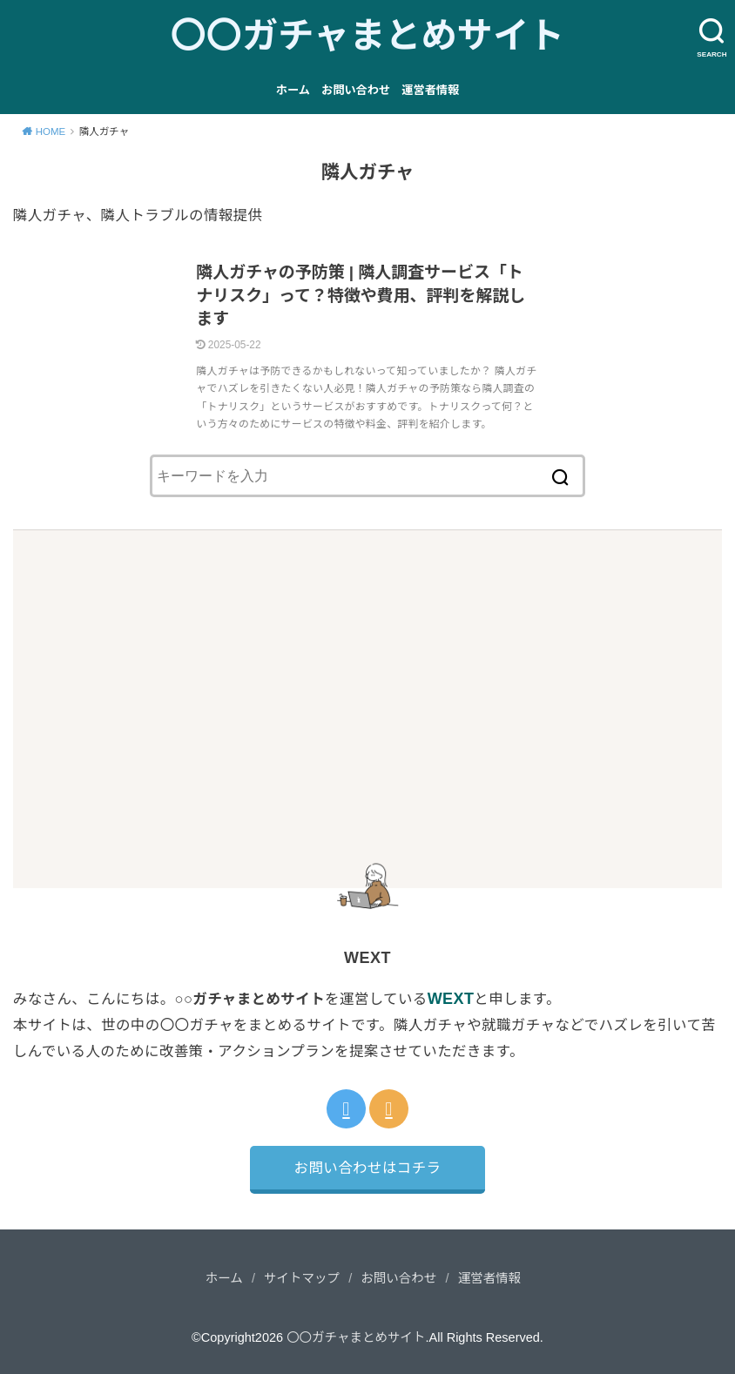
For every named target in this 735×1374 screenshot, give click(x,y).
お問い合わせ (355, 90)
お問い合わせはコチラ (368, 1167)
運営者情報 (430, 90)
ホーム (293, 90)
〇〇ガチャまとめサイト (368, 36)
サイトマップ (302, 1278)
